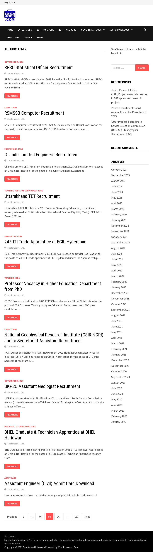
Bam (76, 547)
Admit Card (13, 37)
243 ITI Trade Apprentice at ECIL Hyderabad (45, 242)
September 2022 (120, 242)
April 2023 (116, 203)
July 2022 (116, 253)
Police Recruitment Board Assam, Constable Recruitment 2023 (128, 112)
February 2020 (119, 416)
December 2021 (120, 293)
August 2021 (118, 315)
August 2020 (118, 382)
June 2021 (117, 326)
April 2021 (116, 337)
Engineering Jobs (13, 149)
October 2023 (119, 169)
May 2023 (116, 197)
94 (40, 516)
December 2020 (120, 360)
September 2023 (120, 175)
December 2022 (120, 225)
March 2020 (117, 410)
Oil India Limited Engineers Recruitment (41, 154)
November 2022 (120, 231)
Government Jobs (91, 29)
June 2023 (117, 192)
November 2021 (120, 298)
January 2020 (118, 422)
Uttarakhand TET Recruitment (32, 196)
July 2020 (116, 388)
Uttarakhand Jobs (26, 426)
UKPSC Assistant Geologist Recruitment (42, 386)
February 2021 (119, 349)
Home (10, 29)
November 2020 (120, 365)
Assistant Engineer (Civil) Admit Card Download (49, 483)
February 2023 (119, 214)
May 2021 (116, 332)
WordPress (63, 547)
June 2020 (117, 394)
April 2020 (116, 405)
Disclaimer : (10, 536)
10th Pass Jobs (45, 29)
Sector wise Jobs (119, 29)
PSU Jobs (9, 426)
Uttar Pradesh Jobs (32, 190)
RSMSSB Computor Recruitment (34, 113)
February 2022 (119, 281)
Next (87, 516)
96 (58, 516)
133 (77, 516)
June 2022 (117, 259)
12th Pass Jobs (67, 29)
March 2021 (117, 343)
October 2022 (119, 237)
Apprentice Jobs (13, 236)
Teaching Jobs (12, 190)
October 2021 (119, 304)
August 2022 (118, 248)
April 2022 (116, 270)
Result (28, 37)
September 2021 (120, 309)
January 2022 (118, 287)
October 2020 (119, 371)
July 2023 (116, 186)
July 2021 (116, 321)
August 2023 (118, 181)
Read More (13, 96)
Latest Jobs (25, 29)
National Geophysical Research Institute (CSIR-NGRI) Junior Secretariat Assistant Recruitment (53, 337)
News (40, 37)
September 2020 (120, 377)
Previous (12, 516)
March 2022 (117, 276)
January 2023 (118, 220)
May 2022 (116, 265)
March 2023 (117, 209)
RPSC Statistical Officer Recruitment (38, 67)
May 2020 (116, 399)
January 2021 (118, 354)
